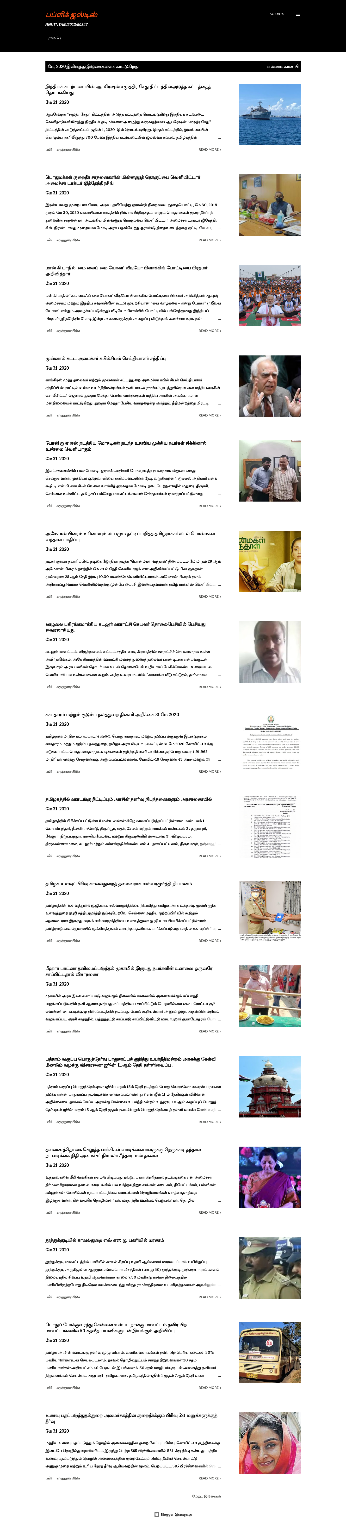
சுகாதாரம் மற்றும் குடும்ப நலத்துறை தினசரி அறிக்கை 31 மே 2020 (112, 714)
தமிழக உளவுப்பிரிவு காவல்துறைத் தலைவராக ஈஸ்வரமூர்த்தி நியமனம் (118, 884)
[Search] (277, 14)
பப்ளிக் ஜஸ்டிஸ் (71, 14)
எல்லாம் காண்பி (282, 66)
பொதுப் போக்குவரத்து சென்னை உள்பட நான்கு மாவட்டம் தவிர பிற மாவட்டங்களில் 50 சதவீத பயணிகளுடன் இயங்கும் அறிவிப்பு (116, 1328)
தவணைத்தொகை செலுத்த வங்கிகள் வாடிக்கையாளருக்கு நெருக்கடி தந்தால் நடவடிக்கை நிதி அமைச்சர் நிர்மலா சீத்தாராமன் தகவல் (123, 1152)
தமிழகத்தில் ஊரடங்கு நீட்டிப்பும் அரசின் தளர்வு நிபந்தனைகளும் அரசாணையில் (128, 799)
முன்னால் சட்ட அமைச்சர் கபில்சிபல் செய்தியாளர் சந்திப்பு (105, 358)
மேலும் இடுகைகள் (206, 1496)
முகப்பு (54, 38)
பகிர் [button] (48, 149)
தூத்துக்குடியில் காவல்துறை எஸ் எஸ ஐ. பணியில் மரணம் (104, 1240)
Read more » (210, 149)
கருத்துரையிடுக (68, 149)
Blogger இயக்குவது (173, 1514)
